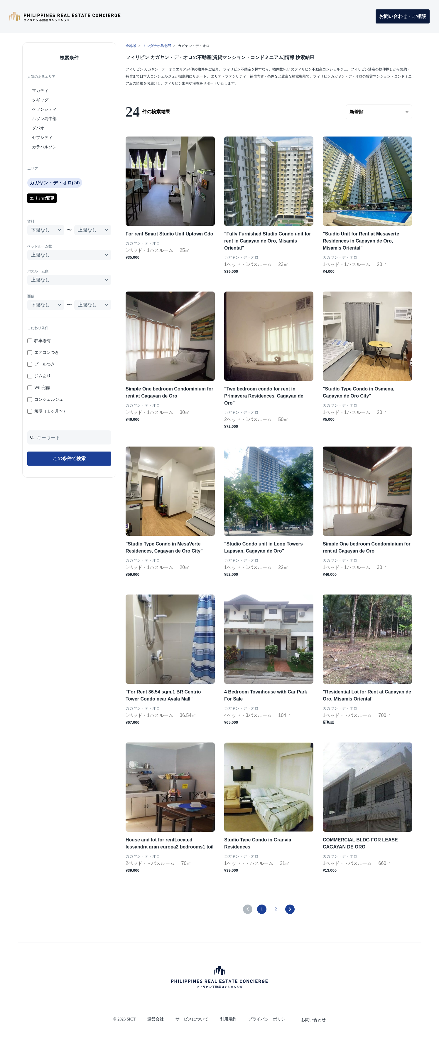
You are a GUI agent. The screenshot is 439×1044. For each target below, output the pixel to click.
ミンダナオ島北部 (157, 46)
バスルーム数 (37, 271)
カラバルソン (44, 147)
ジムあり (42, 376)
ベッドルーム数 (39, 246)
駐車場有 (42, 341)
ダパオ (38, 128)
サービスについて (191, 1019)
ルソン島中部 (44, 119)
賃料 (30, 221)
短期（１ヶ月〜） (50, 411)
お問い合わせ (313, 1020)
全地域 (131, 46)
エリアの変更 (42, 198)
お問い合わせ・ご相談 (402, 16)
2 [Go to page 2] (276, 909)
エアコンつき (46, 352)
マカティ (40, 90)
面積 (30, 296)
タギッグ (40, 100)
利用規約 (228, 1019)
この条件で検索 (69, 458)
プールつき (44, 364)
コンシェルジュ (48, 399)
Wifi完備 (42, 387)
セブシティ (42, 137)
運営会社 (155, 1019)
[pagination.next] (290, 909)
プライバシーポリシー (268, 1019)
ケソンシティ (44, 109)
